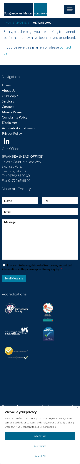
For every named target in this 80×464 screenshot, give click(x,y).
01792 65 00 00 (42, 22)
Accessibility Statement (19, 128)
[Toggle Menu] (70, 9)
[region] (40, 435)
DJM (25, 9)
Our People (10, 96)
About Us (8, 90)
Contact (8, 107)
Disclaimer (9, 123)
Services (8, 101)
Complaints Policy (14, 117)
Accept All (40, 435)
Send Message (14, 278)
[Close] (77, 407)
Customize (40, 445)
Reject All (40, 455)
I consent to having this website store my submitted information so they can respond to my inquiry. (37, 267)
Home (6, 85)
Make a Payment (18, 22)
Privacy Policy (12, 133)
